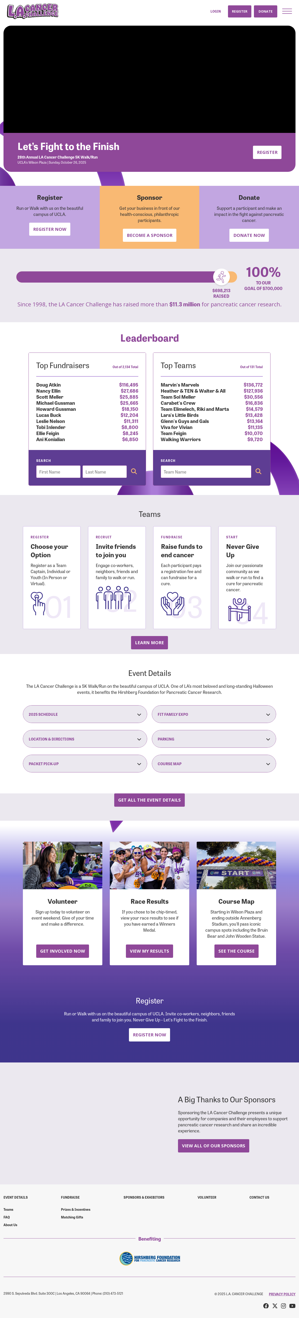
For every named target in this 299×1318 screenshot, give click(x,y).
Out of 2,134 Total (125, 366)
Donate (266, 11)
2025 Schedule (85, 714)
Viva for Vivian (176, 426)
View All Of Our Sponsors (213, 1145)
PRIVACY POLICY (282, 1294)
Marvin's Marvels (180, 384)
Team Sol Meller (178, 396)
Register (239, 11)
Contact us (259, 1197)
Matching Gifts (72, 1217)
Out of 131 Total (251, 366)
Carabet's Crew (178, 402)
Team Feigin (173, 432)
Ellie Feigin (47, 432)
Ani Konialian (50, 439)
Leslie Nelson (50, 420)
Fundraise (70, 1197)
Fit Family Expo (214, 714)
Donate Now (249, 235)
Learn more (149, 642)
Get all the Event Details (149, 800)
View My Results (149, 951)
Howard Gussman (56, 408)
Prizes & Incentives (75, 1209)
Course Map (214, 764)
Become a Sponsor (149, 235)
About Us (10, 1224)
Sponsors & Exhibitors (144, 1197)
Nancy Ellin (48, 390)
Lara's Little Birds (180, 414)
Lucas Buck (48, 414)
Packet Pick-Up (85, 764)
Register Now (49, 229)
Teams (8, 1209)
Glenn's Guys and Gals (185, 420)
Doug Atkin (48, 384)
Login (215, 11)
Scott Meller (49, 396)
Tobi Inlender (50, 426)
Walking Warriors (181, 439)
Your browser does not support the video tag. (149, 79)
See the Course (236, 951)
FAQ (7, 1217)
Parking (214, 739)
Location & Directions (85, 739)
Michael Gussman (55, 402)
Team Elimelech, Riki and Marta (195, 408)
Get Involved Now (62, 951)
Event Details (16, 1197)
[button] (287, 11)
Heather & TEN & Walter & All (193, 390)
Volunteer (207, 1197)
